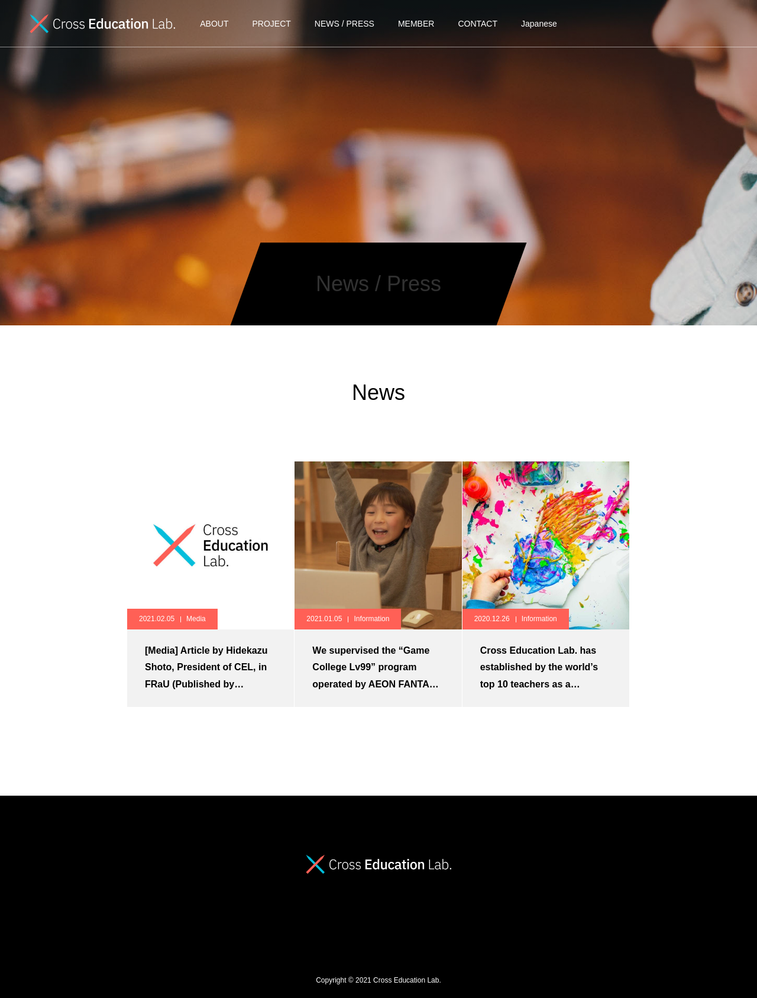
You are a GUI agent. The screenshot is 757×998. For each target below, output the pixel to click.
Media (196, 619)
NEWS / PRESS (344, 23)
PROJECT (271, 23)
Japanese (539, 23)
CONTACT (477, 23)
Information (371, 619)
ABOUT (214, 23)
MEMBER (416, 23)
